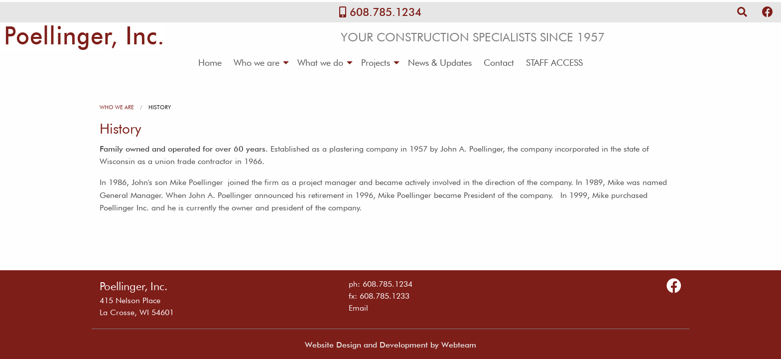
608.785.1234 (385, 11)
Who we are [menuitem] (256, 62)
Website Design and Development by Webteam (390, 345)
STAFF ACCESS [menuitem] (554, 62)
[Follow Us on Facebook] (767, 11)
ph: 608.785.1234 (380, 284)
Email (358, 308)
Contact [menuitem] (499, 62)
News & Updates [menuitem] (440, 62)
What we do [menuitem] (320, 62)
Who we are (117, 107)
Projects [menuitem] (375, 62)
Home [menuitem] (210, 62)
